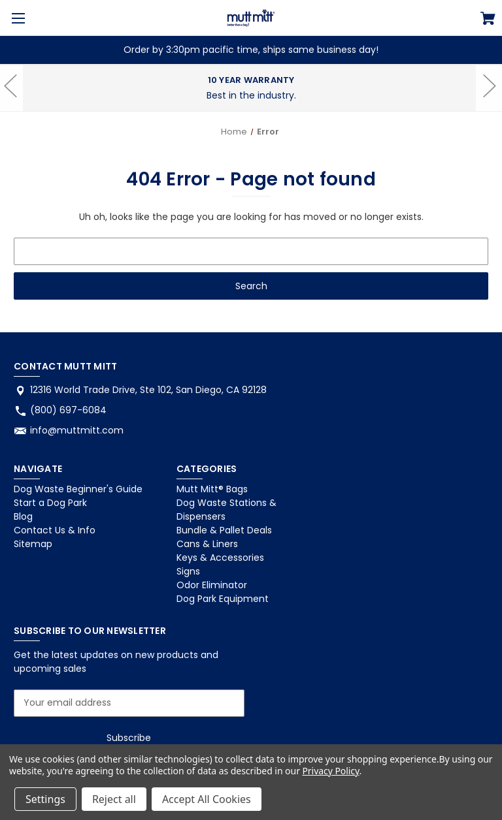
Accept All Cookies (206, 799)
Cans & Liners (207, 543)
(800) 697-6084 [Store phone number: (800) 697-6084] (68, 410)
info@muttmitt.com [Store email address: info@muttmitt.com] (77, 430)
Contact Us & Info (54, 530)
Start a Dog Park (50, 502)
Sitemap (33, 543)
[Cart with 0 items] (488, 20)
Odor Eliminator (211, 584)
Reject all (114, 799)
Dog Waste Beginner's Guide (78, 489)
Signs (188, 571)
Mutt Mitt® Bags (212, 489)
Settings (45, 799)
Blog (23, 516)
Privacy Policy (330, 771)
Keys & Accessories (220, 557)
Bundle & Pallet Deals (224, 530)
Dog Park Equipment (222, 598)
